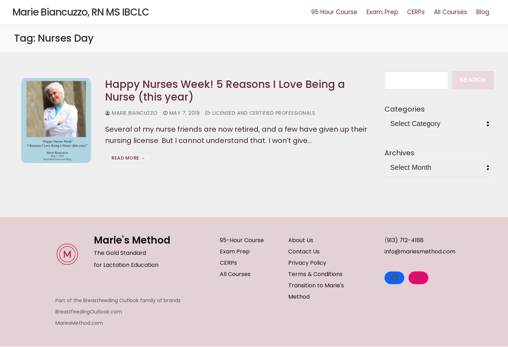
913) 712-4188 (405, 241)
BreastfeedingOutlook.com (88, 312)
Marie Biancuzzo (131, 113)
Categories (405, 109)
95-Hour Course (242, 241)
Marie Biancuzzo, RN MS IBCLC (80, 12)
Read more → (128, 158)
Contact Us (304, 252)
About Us (300, 241)
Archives (400, 153)
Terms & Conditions (315, 274)
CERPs (228, 263)
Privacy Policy (307, 263)
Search (473, 80)
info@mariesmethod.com (420, 252)
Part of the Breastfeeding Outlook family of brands (118, 301)
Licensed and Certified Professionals (261, 113)
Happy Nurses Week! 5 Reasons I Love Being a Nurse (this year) (225, 91)
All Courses (235, 274)
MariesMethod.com (79, 323)
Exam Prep (235, 252)
